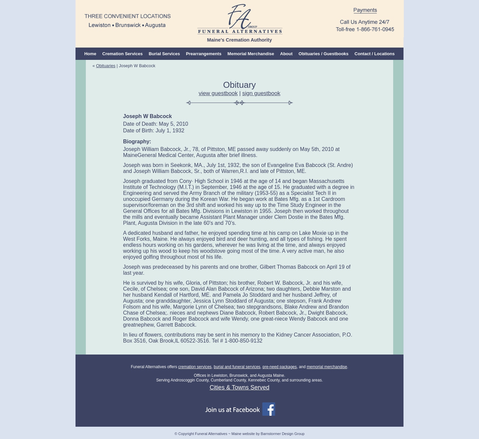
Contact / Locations (375, 53)
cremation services (195, 367)
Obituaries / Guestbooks (324, 53)
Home (90, 53)
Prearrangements (204, 53)
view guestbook (218, 93)
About (286, 53)
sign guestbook (261, 93)
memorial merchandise (327, 367)
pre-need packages (279, 367)
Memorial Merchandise (251, 53)
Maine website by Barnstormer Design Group (268, 434)
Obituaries (105, 65)
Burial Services (164, 53)
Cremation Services (122, 53)
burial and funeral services (237, 367)
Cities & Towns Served (239, 387)
